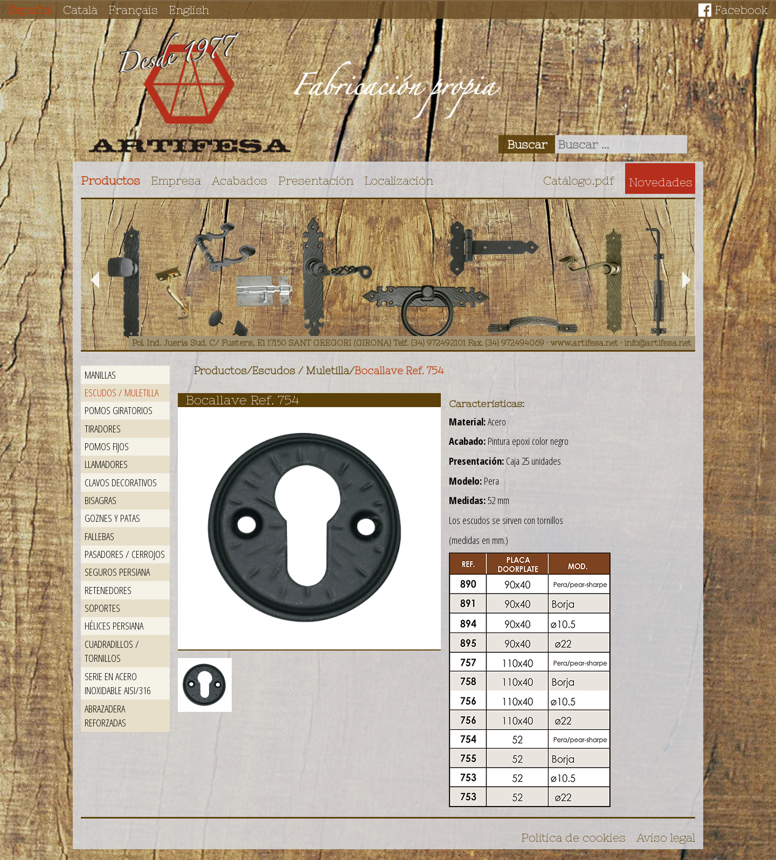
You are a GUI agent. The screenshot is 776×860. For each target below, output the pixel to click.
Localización (398, 180)
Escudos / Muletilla (121, 392)
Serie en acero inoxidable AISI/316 (117, 683)
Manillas (100, 374)
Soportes (102, 607)
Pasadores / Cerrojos (125, 554)
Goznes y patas (112, 518)
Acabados (239, 180)
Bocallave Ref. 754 (399, 370)
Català (80, 9)
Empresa (176, 180)
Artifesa (189, 92)
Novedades (660, 182)
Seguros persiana (117, 571)
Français (133, 9)
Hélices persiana (114, 625)
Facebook (741, 9)
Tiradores (103, 428)
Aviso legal (665, 837)
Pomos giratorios (119, 410)
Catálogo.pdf (578, 180)
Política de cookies (573, 837)
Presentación (316, 180)
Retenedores (108, 590)
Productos (110, 180)
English (189, 9)
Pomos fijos (107, 446)
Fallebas (99, 536)
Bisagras (100, 500)
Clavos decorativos (121, 482)
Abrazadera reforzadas (105, 716)
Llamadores (106, 464)
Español (30, 9)
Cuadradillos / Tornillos (112, 651)
